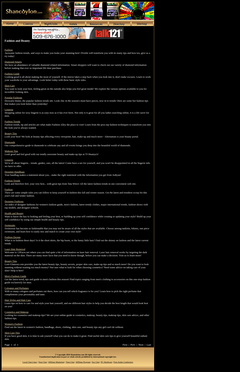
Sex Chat (96, 362)
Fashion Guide (12, 73)
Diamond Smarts (13, 61)
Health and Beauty (14, 213)
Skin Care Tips (12, 332)
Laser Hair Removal (15, 249)
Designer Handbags (15, 171)
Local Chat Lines (30, 362)
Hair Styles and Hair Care (18, 300)
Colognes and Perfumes (17, 288)
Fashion (9, 49)
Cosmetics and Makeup (17, 312)
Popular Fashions (13, 97)
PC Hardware (106, 362)
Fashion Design (13, 237)
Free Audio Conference (123, 362)
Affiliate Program (83, 362)
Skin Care (10, 85)
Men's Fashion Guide (15, 276)
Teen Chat (42, 362)
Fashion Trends (12, 121)
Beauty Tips (11, 133)
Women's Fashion (14, 323)
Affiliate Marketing (56, 362)
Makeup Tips (11, 151)
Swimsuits (10, 225)
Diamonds (10, 142)
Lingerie (9, 109)
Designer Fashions (14, 201)
